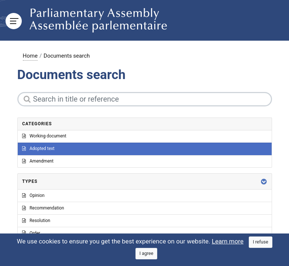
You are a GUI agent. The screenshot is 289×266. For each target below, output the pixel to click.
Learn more (228, 241)
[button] (264, 182)
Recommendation (43, 208)
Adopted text (38, 148)
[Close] (260, 242)
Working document (44, 136)
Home (30, 55)
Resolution (36, 220)
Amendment (38, 161)
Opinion (33, 195)
